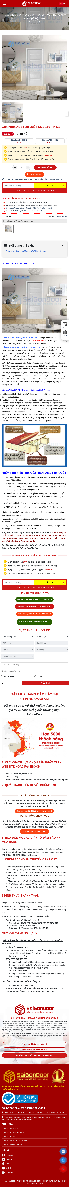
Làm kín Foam (7, 676)
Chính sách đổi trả (8, 1136)
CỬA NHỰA (22, 15)
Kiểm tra (45, 683)
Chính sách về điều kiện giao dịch (14, 1144)
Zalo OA (7, 1168)
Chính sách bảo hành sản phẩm (13, 1132)
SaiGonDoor (38, 340)
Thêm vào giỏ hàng (45, 167)
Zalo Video (8, 1172)
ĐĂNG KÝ (50, 186)
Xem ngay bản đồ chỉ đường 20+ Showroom (34, 811)
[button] (63, 1151)
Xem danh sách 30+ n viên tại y (34, 831)
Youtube (7, 1159)
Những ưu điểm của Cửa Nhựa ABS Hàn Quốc (26, 251)
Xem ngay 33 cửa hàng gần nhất (34, 1044)
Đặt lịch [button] (65, 325)
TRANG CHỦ (8, 15)
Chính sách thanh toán (10, 1128)
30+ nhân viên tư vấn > (41, 211)
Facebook (7, 1155)
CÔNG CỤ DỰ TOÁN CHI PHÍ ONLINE (34, 622)
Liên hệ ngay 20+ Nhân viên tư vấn (34, 1049)
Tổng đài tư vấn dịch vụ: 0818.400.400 (34, 1055)
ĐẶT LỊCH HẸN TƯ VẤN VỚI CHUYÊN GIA (34, 614)
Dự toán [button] (65, 333)
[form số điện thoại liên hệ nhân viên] (34, 179)
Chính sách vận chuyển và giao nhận (15, 1140)
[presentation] (2, 113)
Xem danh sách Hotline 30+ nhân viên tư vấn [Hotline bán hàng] (34, 607)
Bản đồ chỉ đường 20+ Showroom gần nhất (34, 599)
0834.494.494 (34, 174)
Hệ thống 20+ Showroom (23, 211)
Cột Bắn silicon (41, 676)
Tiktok (6, 1163)
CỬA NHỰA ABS (37, 15)
